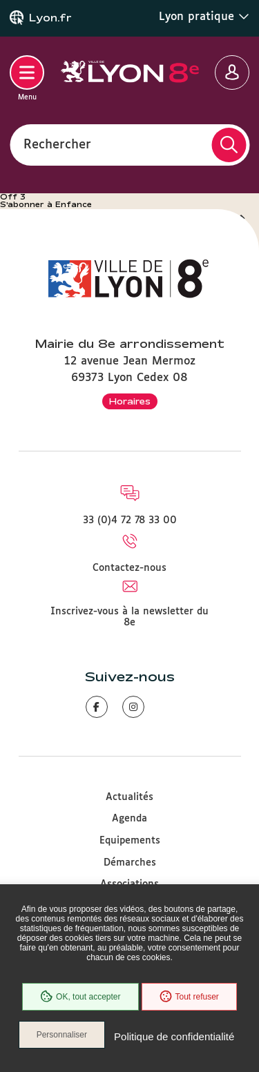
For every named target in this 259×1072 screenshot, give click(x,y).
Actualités (129, 797)
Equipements (129, 841)
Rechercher (57, 144)
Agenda (129, 819)
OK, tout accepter (80, 996)
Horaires (130, 401)
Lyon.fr (50, 17)
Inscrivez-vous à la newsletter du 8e (129, 617)
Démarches (130, 863)
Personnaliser (62, 1035)
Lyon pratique (204, 16)
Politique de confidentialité (174, 1036)
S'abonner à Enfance (46, 204)
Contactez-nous (129, 568)
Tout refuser (189, 996)
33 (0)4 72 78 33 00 (130, 520)
